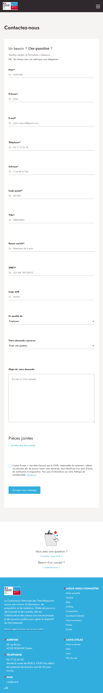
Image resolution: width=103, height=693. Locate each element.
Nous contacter (73, 644)
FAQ (68, 649)
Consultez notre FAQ (51, 556)
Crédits (40, 629)
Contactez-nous (51, 567)
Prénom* (51, 96)
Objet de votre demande (51, 395)
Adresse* (51, 169)
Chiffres (69, 606)
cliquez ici (31, 474)
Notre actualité (73, 593)
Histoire (69, 597)
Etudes (69, 629)
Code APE (51, 294)
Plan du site (71, 658)
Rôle (68, 602)
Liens (68, 653)
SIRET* (51, 270)
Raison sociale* (51, 246)
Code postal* (51, 193)
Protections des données (27, 629)
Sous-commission (74, 620)
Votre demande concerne (51, 343)
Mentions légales (10, 629)
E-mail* (51, 121)
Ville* (51, 217)
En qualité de (51, 318)
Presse (69, 624)
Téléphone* (51, 145)
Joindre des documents (22, 445)
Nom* (51, 72)
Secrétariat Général (75, 615)
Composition (72, 611)
